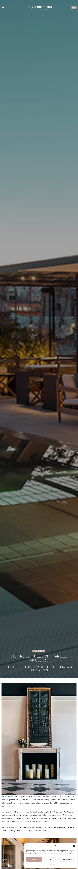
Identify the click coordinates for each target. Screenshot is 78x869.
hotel (6, 827)
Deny (50, 859)
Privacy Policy (51, 864)
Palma (62, 796)
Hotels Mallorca (39, 651)
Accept (34, 859)
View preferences (67, 859)
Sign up (74, 7)
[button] (74, 846)
